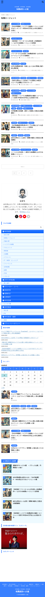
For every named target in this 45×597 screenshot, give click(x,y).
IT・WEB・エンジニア (11, 260)
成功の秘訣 (34, 70)
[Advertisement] (22, 566)
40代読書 (8, 300)
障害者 (6, 250)
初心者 (6, 310)
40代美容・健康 (10, 317)
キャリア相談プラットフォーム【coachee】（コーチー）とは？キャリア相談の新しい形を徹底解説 (22, 332)
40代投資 (8, 307)
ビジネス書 (7, 303)
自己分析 (23, 84)
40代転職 (8, 231)
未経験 (28, 57)
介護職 (6, 254)
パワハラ (6, 276)
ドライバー (7, 257)
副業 (5, 270)
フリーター (29, 45)
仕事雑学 (23, 142)
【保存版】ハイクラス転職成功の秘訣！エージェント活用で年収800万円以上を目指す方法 (27, 515)
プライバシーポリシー (12, 323)
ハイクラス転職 (23, 32)
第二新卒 (33, 156)
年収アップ (31, 32)
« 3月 (3, 388)
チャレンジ (23, 45)
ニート (22, 156)
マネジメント (8, 247)
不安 (5, 273)
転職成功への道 (23, 9)
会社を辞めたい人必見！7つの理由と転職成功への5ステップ (19, 337)
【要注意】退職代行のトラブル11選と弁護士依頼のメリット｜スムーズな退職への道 (21, 343)
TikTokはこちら (25, 212)
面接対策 (8, 290)
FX (5, 313)
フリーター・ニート (11, 286)
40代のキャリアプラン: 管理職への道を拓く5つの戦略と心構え (20, 355)
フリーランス (8, 263)
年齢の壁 (6, 241)
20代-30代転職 (10, 280)
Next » (23, 166)
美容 (5, 320)
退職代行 (37, 84)
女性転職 (6, 267)
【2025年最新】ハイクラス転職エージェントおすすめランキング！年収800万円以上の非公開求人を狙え (27, 28)
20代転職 (22, 70)
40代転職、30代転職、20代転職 (22, 589)
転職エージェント (38, 32)
